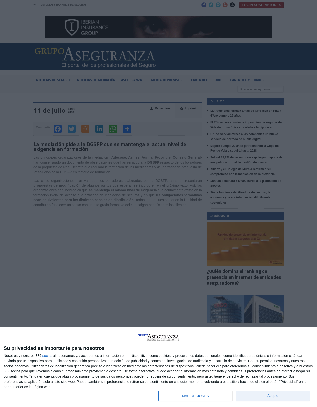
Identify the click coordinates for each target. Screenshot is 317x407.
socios (47, 355)
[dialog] (158, 367)
